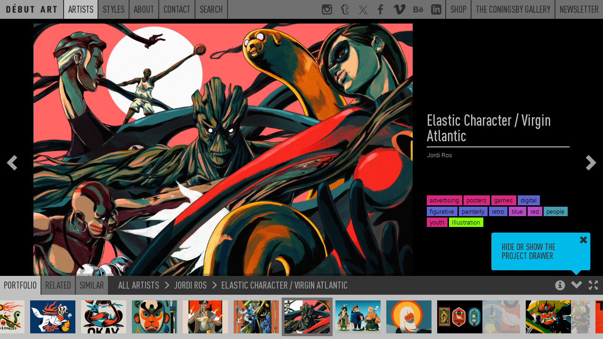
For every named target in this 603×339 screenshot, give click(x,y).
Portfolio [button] (20, 285)
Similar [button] (92, 285)
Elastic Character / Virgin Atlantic (284, 284)
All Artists (138, 284)
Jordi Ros (190, 284)
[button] (593, 286)
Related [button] (58, 285)
